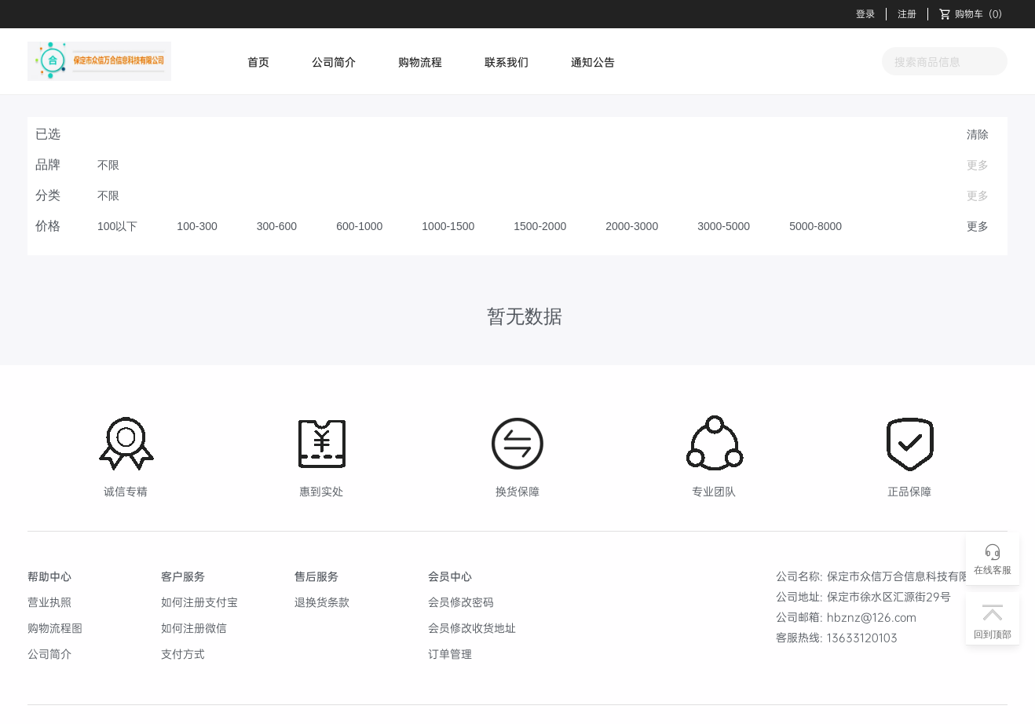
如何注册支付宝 (199, 601)
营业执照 (49, 601)
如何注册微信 (194, 627)
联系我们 (506, 61)
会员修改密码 (461, 601)
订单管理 (450, 653)
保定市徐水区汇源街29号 (889, 596)
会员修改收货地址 (472, 627)
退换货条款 (321, 601)
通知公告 (593, 61)
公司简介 (334, 61)
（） (973, 14)
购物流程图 (54, 627)
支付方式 (183, 653)
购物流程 (420, 61)
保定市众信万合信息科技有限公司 (909, 576)
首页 (258, 61)
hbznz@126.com (871, 616)
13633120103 (862, 637)
